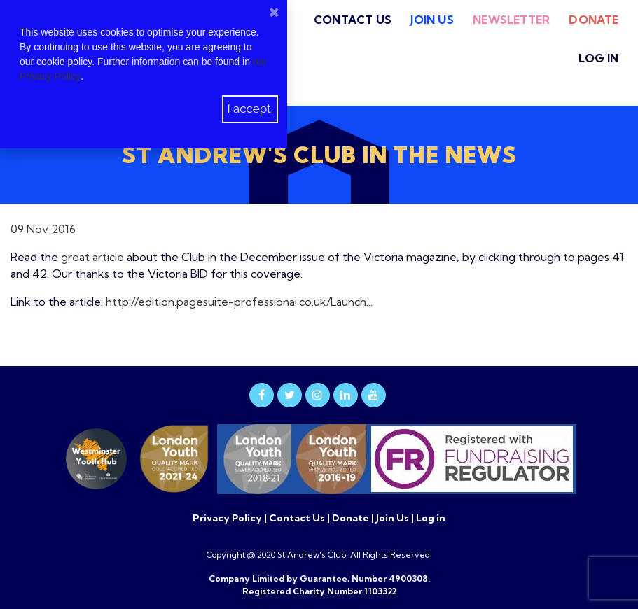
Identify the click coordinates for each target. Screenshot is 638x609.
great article (92, 257)
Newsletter (511, 20)
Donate (593, 20)
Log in (598, 58)
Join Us (431, 20)
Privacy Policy (228, 518)
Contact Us (352, 20)
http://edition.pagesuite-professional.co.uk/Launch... (239, 302)
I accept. (250, 108)
